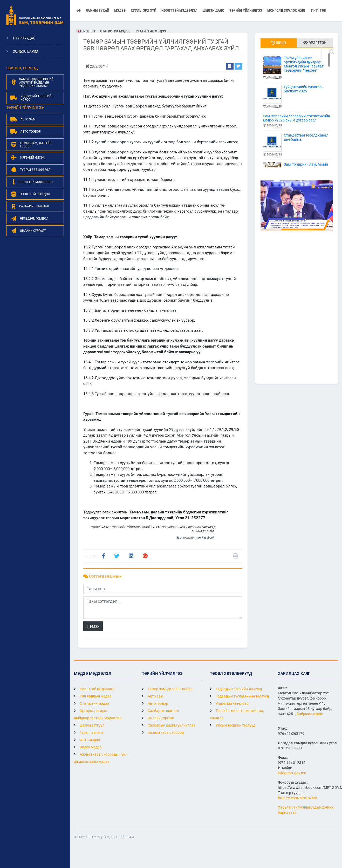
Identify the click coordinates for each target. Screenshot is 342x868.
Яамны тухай (97, 10)
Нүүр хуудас (24, 38)
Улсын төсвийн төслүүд (232, 725)
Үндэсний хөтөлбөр (229, 703)
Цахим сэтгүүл (89, 725)
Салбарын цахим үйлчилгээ (168, 725)
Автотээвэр (155, 703)
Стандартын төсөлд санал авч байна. (296, 145)
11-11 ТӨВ (318, 10)
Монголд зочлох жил (286, 10)
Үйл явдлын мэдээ (93, 696)
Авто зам (152, 696)
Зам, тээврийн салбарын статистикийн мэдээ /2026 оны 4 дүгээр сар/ (296, 121)
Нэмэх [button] (93, 626)
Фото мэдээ (87, 740)
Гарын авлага (88, 732)
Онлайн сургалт (158, 718)
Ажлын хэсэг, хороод (163, 732)
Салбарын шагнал (160, 711)
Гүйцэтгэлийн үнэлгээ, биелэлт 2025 (296, 96)
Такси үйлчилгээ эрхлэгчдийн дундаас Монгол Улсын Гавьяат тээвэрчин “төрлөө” (296, 67)
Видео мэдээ (88, 747)
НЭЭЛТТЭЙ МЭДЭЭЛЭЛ (179, 10)
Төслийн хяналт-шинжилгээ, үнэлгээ (237, 714)
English (86, 31)
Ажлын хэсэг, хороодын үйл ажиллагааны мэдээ (100, 758)
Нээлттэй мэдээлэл (94, 689)
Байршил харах (310, 714)
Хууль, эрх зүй (143, 10)
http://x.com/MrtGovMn (297, 798)
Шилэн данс (213, 10)
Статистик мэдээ (115, 31)
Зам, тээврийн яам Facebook (195, 537)
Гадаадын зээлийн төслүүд (236, 689)
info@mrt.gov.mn (292, 773)
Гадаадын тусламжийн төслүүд (239, 696)
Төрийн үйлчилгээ (245, 10)
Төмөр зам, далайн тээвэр (167, 689)
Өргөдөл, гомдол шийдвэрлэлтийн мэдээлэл (97, 714)
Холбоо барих (25, 51)
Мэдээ (120, 10)
